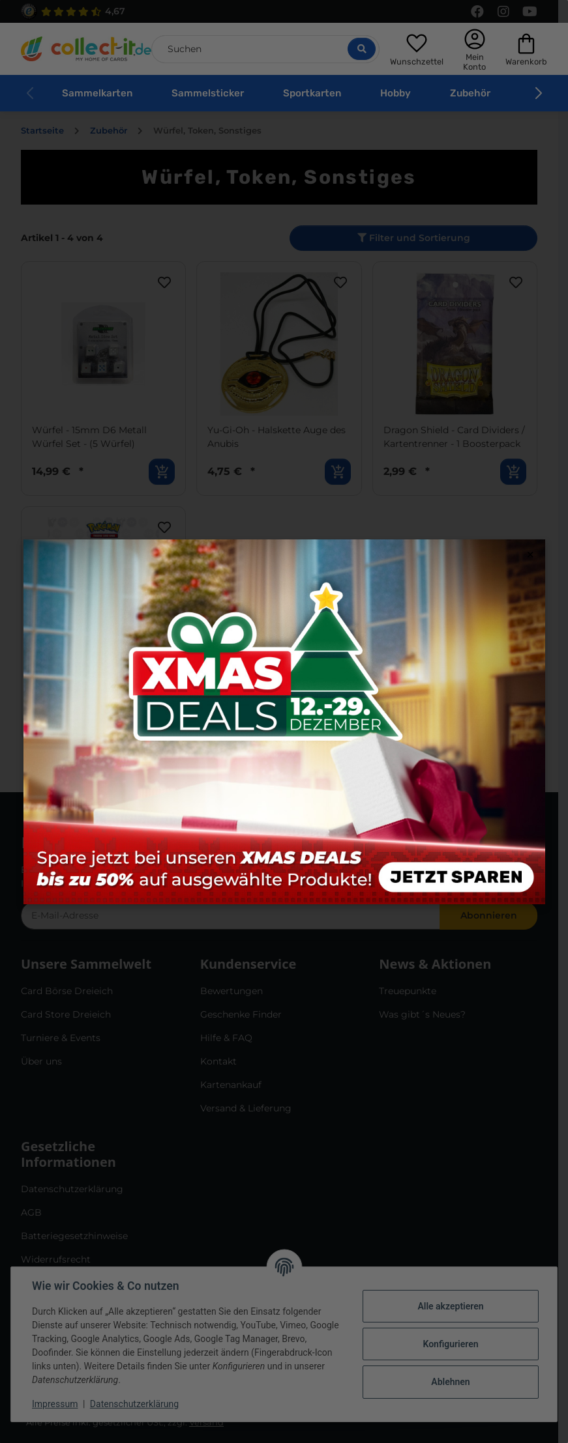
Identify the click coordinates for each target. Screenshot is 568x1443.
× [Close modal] (530, 555)
